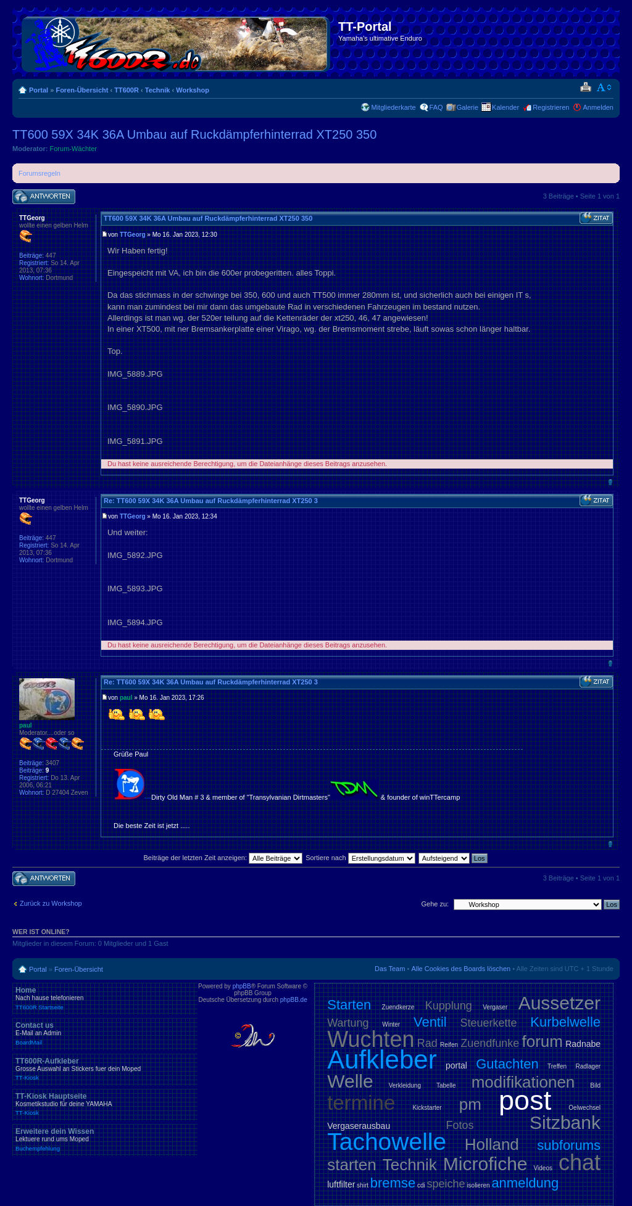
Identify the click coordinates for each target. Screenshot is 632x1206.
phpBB (242, 986)
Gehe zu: (435, 904)
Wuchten (370, 1039)
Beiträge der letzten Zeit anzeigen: (222, 857)
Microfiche (485, 1164)
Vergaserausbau (358, 1126)
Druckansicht (585, 87)
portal (456, 1065)
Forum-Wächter (73, 148)
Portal (38, 90)
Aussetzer (559, 1003)
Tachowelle (386, 1141)
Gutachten (507, 1064)
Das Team (390, 968)
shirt (362, 1185)
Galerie (467, 107)
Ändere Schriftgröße (604, 87)
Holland (492, 1144)
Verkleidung (405, 1085)
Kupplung (448, 1005)
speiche (446, 1184)
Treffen (557, 1066)
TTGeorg (133, 234)
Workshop (192, 90)
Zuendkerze (398, 1007)
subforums (569, 1145)
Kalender (505, 107)
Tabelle (446, 1085)
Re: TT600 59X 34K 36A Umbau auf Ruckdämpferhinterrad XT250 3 (211, 500)
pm (470, 1104)
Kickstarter (426, 1107)
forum (542, 1041)
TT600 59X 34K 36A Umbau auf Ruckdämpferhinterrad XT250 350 (194, 134)
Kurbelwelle (565, 1022)
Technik (157, 90)
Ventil (430, 1022)
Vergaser (495, 1007)
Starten (349, 1004)
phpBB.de (293, 999)
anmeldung (525, 1183)
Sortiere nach (360, 857)
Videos (543, 1168)
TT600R (126, 90)
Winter (391, 1024)
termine (361, 1102)
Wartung (347, 1023)
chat (580, 1162)
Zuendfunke (489, 1043)
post (525, 1100)
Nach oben (610, 481)
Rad (427, 1043)
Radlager (588, 1066)
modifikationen (523, 1082)
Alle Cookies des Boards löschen (460, 968)
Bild (595, 1085)
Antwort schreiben (43, 197)
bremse (392, 1183)
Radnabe (583, 1044)
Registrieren (551, 107)
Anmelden (598, 107)
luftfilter (341, 1184)
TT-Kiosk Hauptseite (104, 1104)
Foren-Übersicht (82, 90)
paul (126, 697)
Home (104, 998)
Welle (350, 1081)
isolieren (478, 1185)
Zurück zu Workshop (51, 903)
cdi (421, 1185)
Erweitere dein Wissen (104, 1139)
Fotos (460, 1125)
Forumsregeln (39, 173)
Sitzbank (565, 1122)
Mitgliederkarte (393, 107)
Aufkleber (381, 1059)
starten (351, 1164)
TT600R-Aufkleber (104, 1069)
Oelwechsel (584, 1107)
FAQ (436, 107)
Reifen (449, 1044)
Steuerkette (488, 1023)
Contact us (104, 1033)
